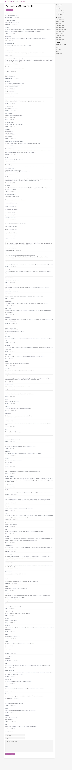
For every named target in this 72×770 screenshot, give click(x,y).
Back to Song (9, 9)
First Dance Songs (60, 19)
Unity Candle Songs (60, 14)
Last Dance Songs (60, 33)
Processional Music (60, 10)
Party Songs (58, 37)
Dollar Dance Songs (60, 39)
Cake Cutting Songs (60, 27)
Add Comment (10, 754)
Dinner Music (58, 23)
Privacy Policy (59, 53)
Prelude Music (59, 8)
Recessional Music (60, 12)
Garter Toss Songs (60, 31)
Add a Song (58, 49)
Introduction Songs (60, 25)
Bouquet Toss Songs (60, 21)
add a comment (17, 9)
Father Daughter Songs (61, 29)
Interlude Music (59, 6)
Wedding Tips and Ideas (61, 44)
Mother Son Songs (60, 35)
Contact (57, 51)
